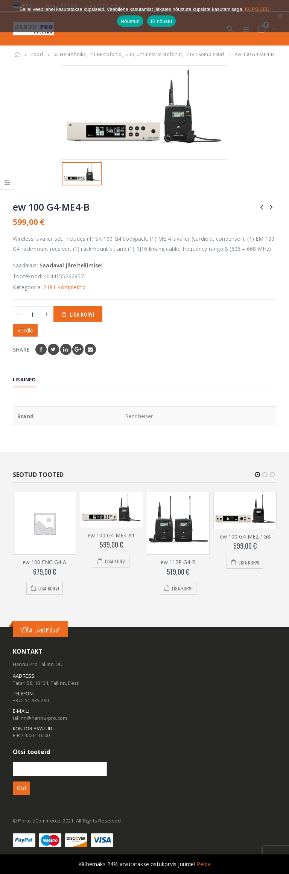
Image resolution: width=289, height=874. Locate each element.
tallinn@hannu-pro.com (40, 718)
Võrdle (25, 330)
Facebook (41, 349)
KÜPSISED (257, 9)
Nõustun (130, 21)
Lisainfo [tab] (24, 379)
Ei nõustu (161, 21)
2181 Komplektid (64, 287)
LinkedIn (65, 349)
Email (90, 349)
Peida (204, 864)
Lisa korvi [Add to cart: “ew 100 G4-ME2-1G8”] (249, 562)
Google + (78, 349)
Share (21, 349)
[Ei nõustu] (279, 16)
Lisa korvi (82, 314)
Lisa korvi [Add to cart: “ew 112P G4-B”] (182, 588)
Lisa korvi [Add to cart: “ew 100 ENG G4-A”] (48, 588)
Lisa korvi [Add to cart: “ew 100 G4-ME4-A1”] (115, 561)
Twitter (53, 349)
